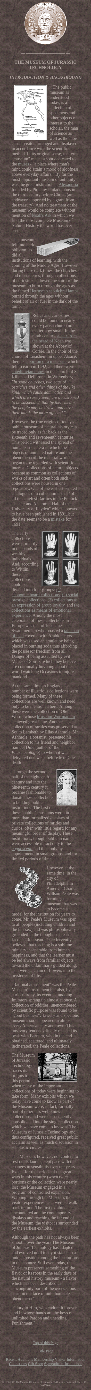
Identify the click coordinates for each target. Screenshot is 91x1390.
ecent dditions (19, 1359)
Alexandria (68, 184)
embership (44, 1359)
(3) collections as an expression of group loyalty (44, 602)
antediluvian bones (28, 371)
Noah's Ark (41, 215)
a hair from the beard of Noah (54, 338)
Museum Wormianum (56, 716)
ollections (18, 1364)
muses (23, 164)
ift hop (35, 1364)
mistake (58, 519)
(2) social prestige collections (45, 597)
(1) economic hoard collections (36, 592)
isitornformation (70, 1359)
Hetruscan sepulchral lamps (54, 290)
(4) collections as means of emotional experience (45, 610)
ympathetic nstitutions (63, 1364)
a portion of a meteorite (45, 361)
